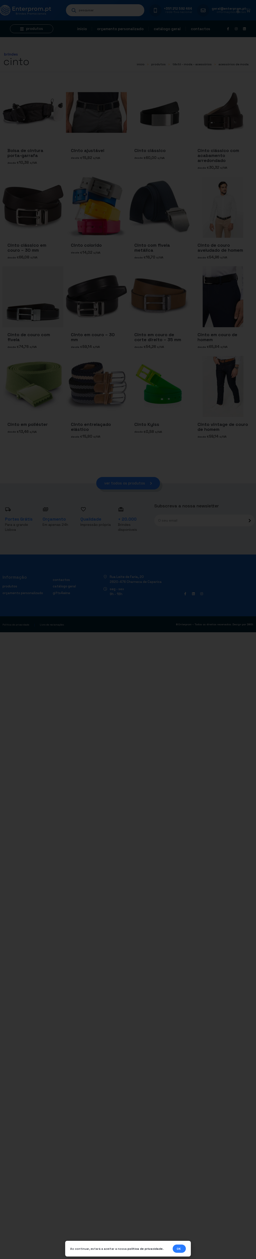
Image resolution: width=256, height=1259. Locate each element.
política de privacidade (145, 1249)
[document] (128, 629)
